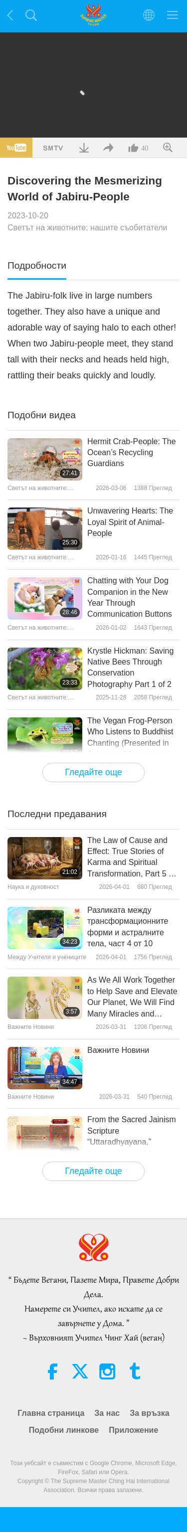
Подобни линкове (64, 1430)
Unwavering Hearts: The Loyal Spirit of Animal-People (130, 522)
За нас (107, 1413)
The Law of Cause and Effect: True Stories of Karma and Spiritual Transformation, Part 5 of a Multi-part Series (131, 858)
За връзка (150, 1413)
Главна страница (50, 1413)
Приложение (133, 1430)
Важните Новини (118, 1050)
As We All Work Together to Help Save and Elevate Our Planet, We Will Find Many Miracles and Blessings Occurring (132, 998)
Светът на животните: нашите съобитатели (87, 227)
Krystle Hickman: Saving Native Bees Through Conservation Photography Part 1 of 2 (130, 667)
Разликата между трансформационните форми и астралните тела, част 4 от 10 (127, 927)
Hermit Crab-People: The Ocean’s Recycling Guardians (131, 452)
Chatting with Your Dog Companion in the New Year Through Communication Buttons (129, 597)
